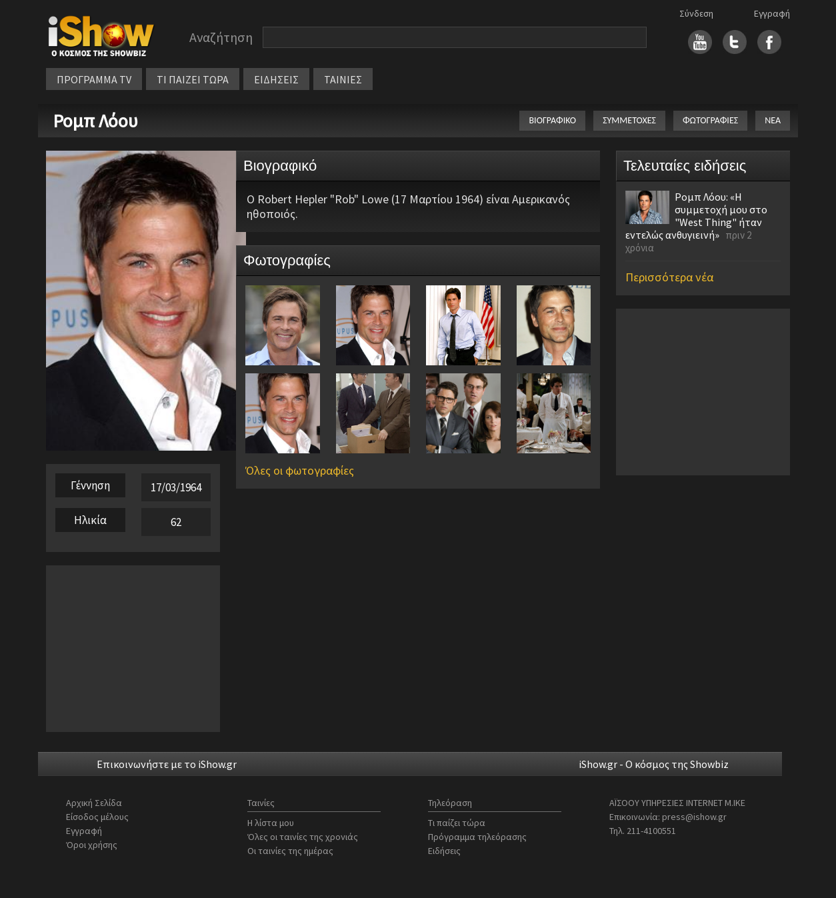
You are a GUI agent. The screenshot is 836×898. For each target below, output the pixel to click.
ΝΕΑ (773, 120)
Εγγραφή (772, 13)
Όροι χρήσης (91, 845)
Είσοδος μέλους (97, 817)
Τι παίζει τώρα (456, 823)
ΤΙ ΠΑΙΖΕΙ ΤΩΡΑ (193, 79)
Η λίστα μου (270, 823)
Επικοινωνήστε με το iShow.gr (167, 764)
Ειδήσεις (444, 851)
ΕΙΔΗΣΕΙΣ (276, 79)
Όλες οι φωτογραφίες (299, 470)
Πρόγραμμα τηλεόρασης (477, 837)
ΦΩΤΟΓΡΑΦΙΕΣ (710, 120)
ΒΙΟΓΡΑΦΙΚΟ (552, 120)
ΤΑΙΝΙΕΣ (343, 79)
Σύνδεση (696, 13)
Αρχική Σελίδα (94, 803)
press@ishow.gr (694, 817)
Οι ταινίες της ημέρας (290, 851)
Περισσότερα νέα (669, 277)
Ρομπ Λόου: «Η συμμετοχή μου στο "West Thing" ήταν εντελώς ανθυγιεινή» (696, 215)
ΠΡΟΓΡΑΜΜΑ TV (94, 79)
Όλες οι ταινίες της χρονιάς (302, 837)
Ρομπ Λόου (95, 121)
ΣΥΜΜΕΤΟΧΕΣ (629, 120)
